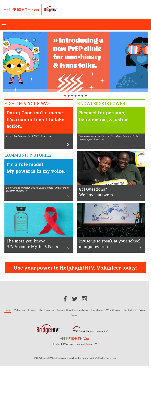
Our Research (46, 309)
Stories (32, 309)
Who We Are (113, 309)
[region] (75, 64)
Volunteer (19, 309)
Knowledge (97, 309)
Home (7, 309)
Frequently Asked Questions (72, 309)
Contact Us (129, 309)
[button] (75, 62)
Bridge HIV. (91, 343)
